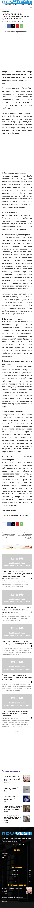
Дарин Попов (6, 21)
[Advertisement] (17, 52)
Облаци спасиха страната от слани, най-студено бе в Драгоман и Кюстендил (17, 677)
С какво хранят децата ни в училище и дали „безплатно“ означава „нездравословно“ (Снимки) (9, 535)
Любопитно (5, 11)
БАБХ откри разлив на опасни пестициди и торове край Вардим (17, 642)
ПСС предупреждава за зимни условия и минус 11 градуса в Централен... (15, 713)
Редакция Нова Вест (7, 578)
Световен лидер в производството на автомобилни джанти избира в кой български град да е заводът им (25, 535)
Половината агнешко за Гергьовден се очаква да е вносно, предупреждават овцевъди (17, 573)
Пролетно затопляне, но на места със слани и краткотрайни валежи (17, 609)
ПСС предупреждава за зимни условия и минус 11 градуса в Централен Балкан (12, 818)
